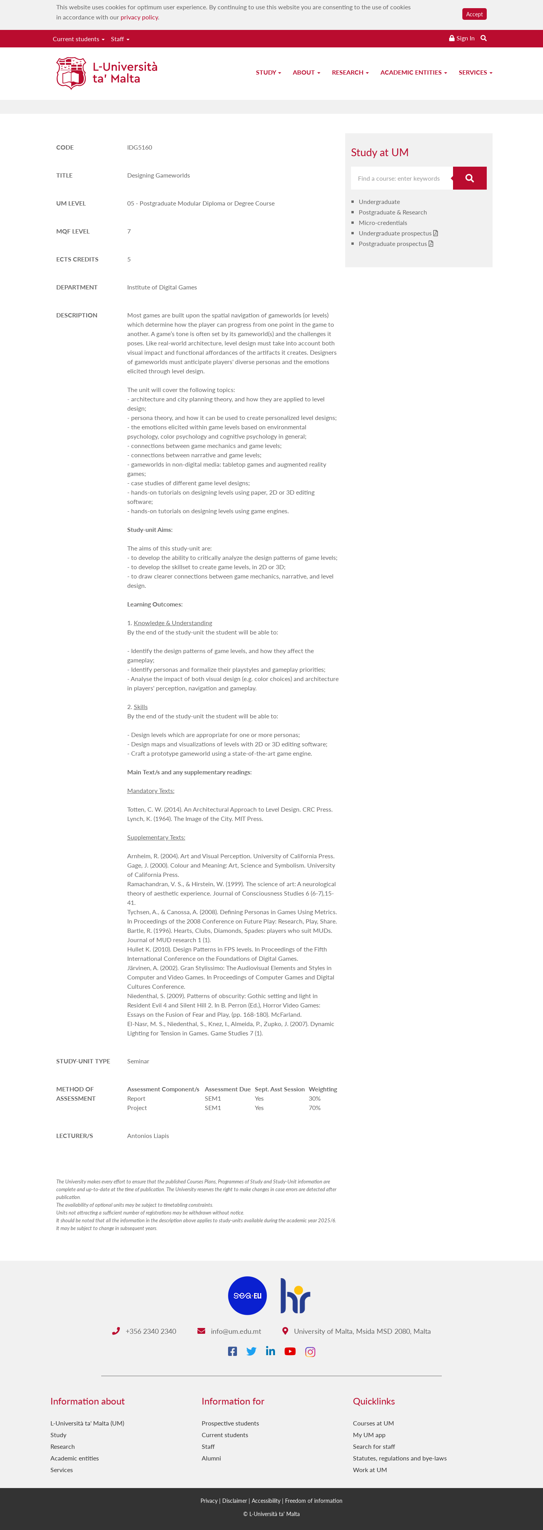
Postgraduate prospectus (393, 243)
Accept (474, 14)
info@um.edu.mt (229, 1331)
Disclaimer (234, 1500)
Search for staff (374, 1446)
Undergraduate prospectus (395, 232)
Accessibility (266, 1500)
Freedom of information (313, 1500)
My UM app (369, 1434)
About (306, 72)
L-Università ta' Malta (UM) (87, 1422)
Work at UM (370, 1469)
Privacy (209, 1500)
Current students (79, 38)
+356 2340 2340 (144, 1331)
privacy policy (139, 16)
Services (476, 72)
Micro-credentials (383, 222)
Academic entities (413, 72)
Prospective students (230, 1422)
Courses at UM (373, 1422)
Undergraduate (379, 201)
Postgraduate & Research (393, 211)
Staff (120, 38)
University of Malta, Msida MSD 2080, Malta (356, 1331)
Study (268, 72)
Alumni (211, 1457)
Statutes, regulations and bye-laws (400, 1457)
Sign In (466, 37)
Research (350, 72)
